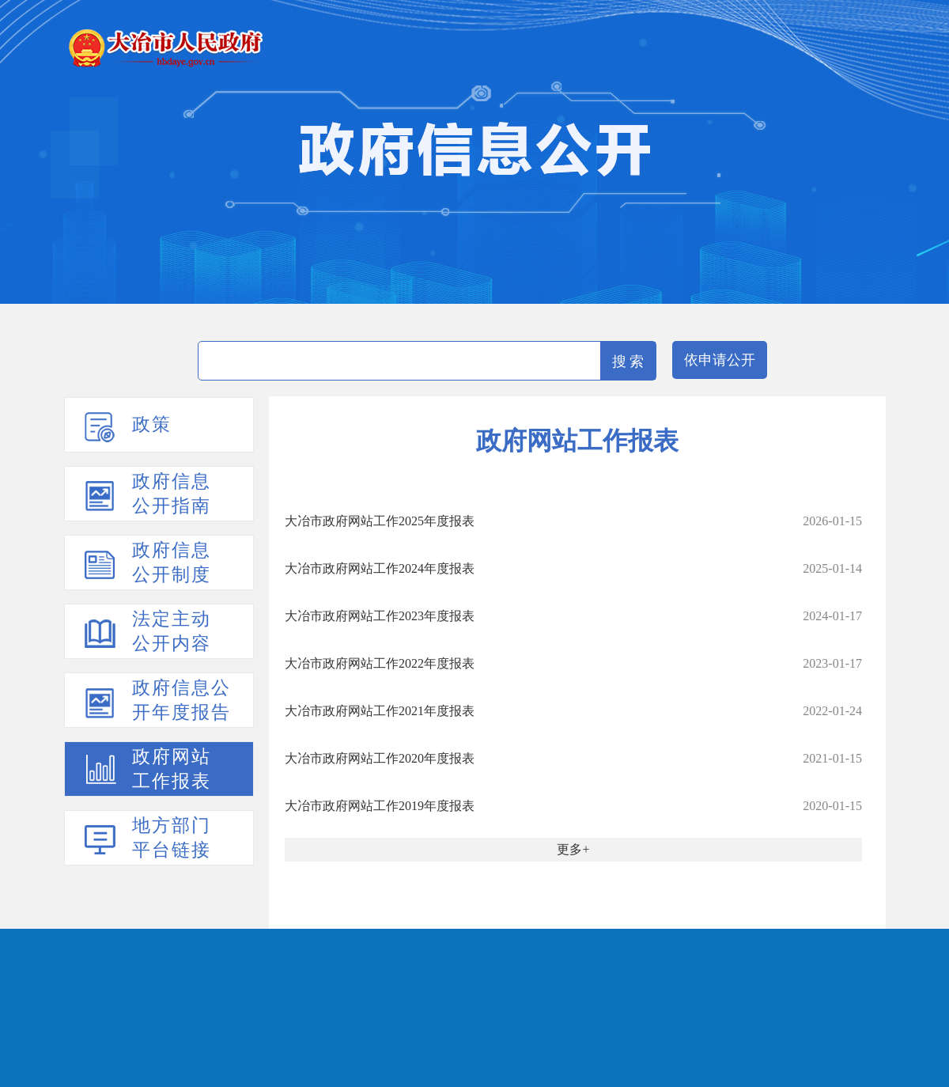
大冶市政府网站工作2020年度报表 (380, 758)
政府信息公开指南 (171, 494)
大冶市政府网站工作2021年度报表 (380, 711)
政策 (152, 424)
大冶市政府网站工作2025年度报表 (380, 521)
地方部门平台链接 (171, 838)
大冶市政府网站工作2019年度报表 (380, 805)
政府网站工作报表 (171, 769)
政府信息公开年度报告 (181, 700)
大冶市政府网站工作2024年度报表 (380, 568)
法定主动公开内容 (171, 631)
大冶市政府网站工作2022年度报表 (380, 663)
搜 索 (628, 361)
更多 (569, 849)
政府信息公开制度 (171, 562)
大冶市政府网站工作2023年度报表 (380, 616)
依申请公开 (719, 360)
